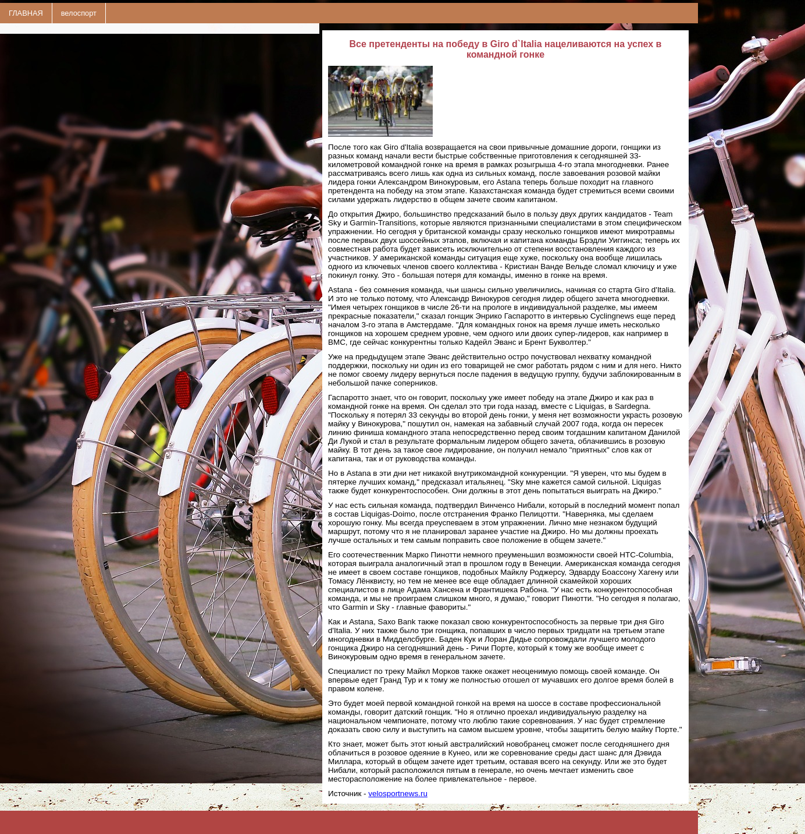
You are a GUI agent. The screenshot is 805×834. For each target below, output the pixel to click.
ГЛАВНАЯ (26, 13)
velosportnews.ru (398, 793)
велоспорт (79, 13)
